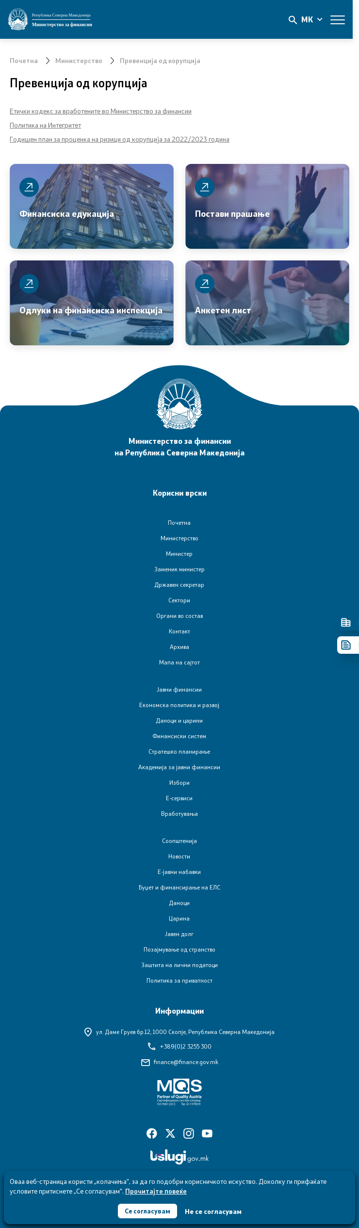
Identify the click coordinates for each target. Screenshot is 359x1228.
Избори (179, 782)
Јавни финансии (179, 689)
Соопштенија (179, 840)
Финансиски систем (179, 736)
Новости (179, 856)
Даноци (179, 902)
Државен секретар (179, 584)
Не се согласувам (214, 1210)
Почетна (24, 60)
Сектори (179, 600)
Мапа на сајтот (179, 662)
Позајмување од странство (179, 949)
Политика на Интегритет (45, 124)
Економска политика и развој (179, 705)
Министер (179, 553)
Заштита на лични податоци (179, 965)
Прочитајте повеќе (156, 1190)
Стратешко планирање (179, 751)
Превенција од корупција (160, 60)
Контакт (179, 631)
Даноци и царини (179, 720)
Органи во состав (179, 615)
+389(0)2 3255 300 (180, 1046)
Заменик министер (179, 569)
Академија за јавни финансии (179, 767)
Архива (179, 646)
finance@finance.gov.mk (179, 1062)
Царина (179, 918)
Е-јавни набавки (179, 871)
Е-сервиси (179, 798)
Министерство (78, 60)
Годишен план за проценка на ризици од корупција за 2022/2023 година (119, 139)
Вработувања (179, 813)
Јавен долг (179, 933)
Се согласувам (147, 1210)
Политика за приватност (179, 980)
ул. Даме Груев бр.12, (179, 1031)
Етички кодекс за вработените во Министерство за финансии (101, 110)
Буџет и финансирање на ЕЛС (179, 887)
